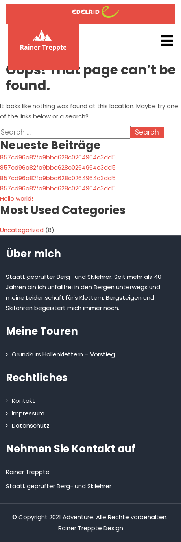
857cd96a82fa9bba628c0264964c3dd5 (58, 157)
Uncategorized (22, 230)
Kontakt (23, 400)
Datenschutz (31, 425)
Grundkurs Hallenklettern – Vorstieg (63, 354)
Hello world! (16, 198)
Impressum (28, 413)
